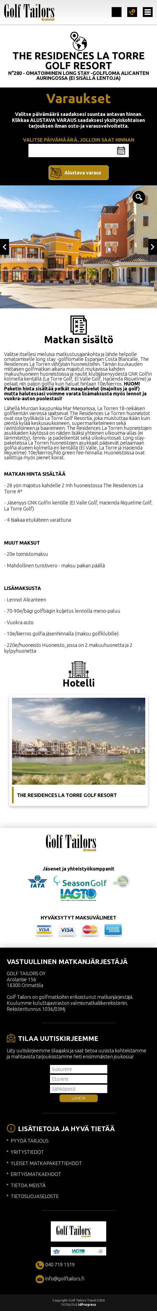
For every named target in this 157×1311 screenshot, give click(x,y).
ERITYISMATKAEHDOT (36, 1174)
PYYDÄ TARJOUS (30, 1140)
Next (152, 247)
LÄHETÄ (78, 1098)
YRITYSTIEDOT (27, 1152)
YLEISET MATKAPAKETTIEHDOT (46, 1163)
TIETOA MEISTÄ (28, 1185)
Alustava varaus (82, 172)
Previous (4, 247)
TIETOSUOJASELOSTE (35, 1196)
